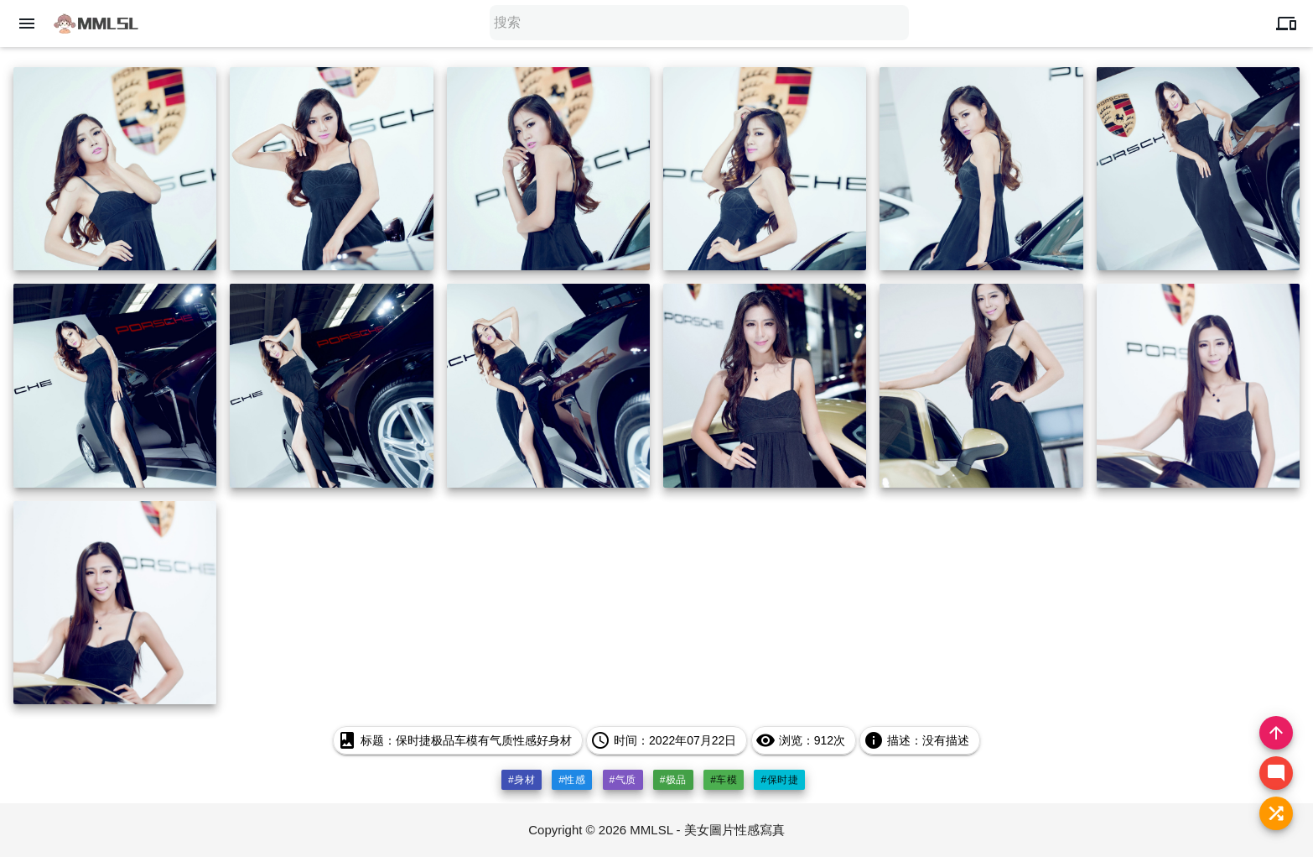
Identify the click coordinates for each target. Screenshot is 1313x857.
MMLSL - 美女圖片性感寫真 (707, 830)
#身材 (521, 780)
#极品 (673, 780)
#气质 (623, 780)
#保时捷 (779, 780)
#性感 (571, 780)
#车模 (723, 780)
